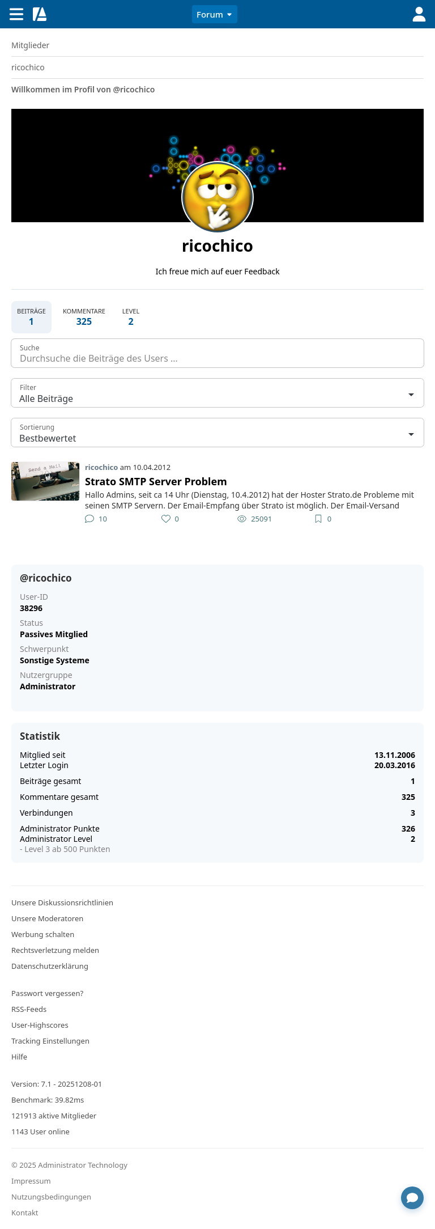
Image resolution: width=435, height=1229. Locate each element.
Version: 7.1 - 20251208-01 (56, 1084)
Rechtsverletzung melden (55, 950)
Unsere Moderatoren (47, 918)
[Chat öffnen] (412, 1197)
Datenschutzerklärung (49, 966)
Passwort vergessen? (47, 993)
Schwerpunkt (44, 649)
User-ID (34, 597)
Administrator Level (56, 838)
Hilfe (19, 1057)
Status (31, 623)
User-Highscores (40, 1025)
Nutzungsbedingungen (51, 1197)
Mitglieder (30, 45)
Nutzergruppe (46, 675)
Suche (30, 348)
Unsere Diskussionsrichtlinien (62, 902)
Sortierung (37, 427)
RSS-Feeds (28, 1009)
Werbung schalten (42, 934)
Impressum (31, 1181)
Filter (28, 387)
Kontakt (25, 1212)
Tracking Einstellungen (50, 1041)
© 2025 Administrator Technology (69, 1165)
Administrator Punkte (60, 828)
